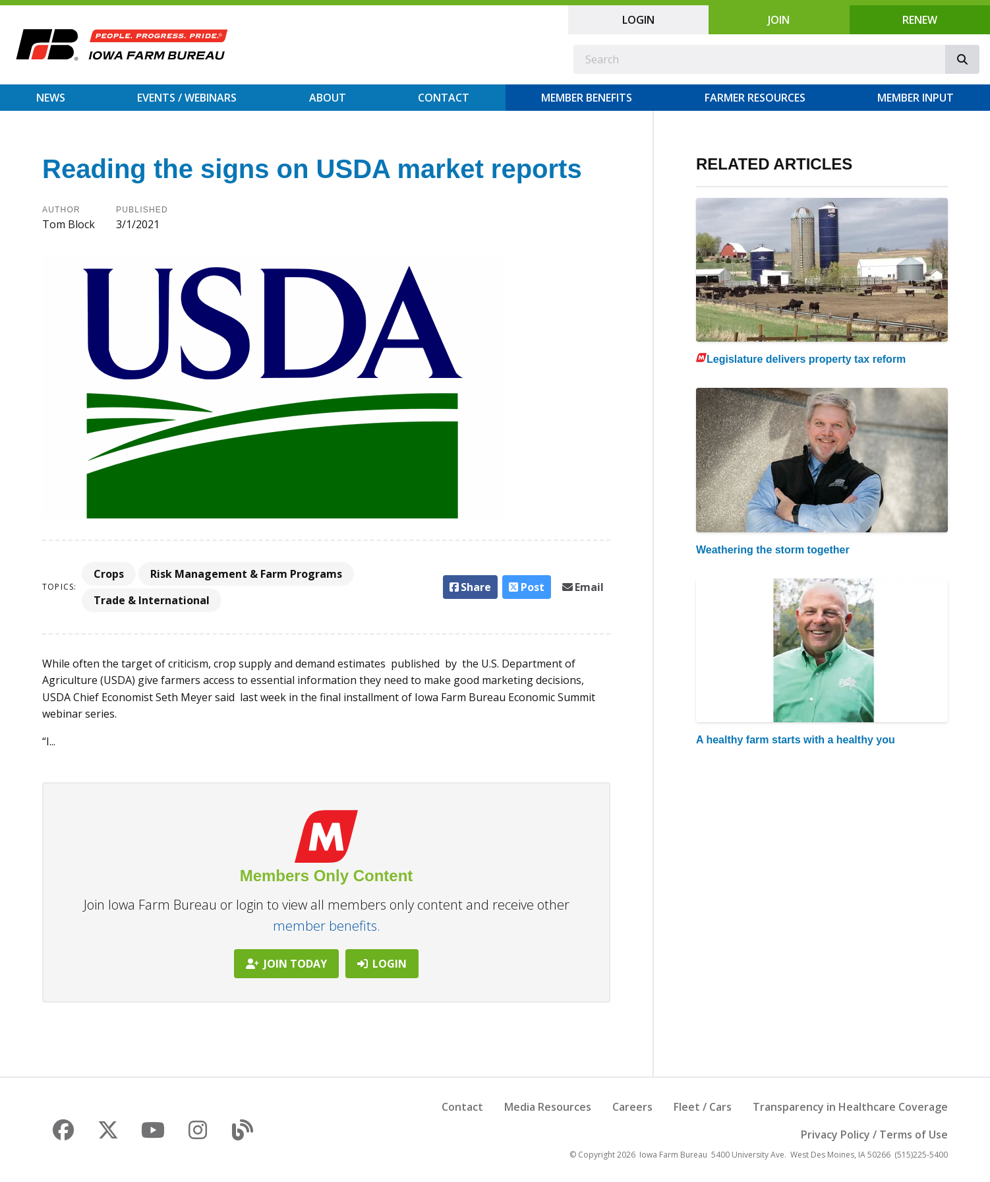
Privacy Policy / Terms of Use (874, 1134)
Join (779, 20)
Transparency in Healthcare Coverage (850, 1107)
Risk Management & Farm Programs (246, 574)
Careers (632, 1107)
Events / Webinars (187, 97)
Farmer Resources (755, 97)
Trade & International (152, 600)
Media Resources (547, 1107)
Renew (919, 20)
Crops (109, 574)
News (50, 97)
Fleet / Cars (703, 1107)
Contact (443, 97)
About (327, 97)
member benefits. (326, 926)
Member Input (915, 97)
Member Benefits (586, 97)
